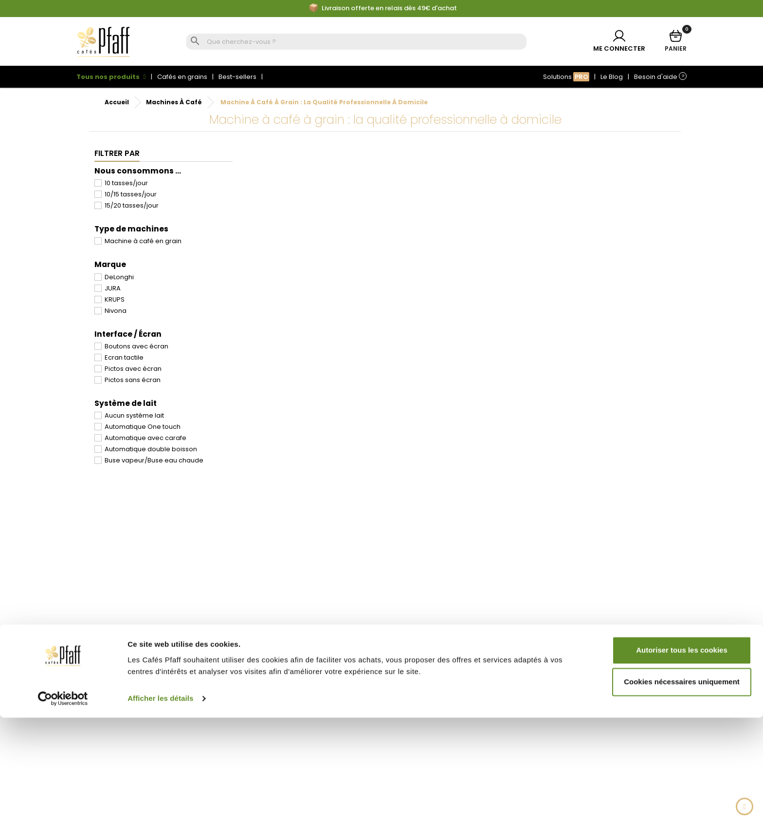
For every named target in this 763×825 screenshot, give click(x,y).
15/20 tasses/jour (132, 205)
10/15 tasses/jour (131, 194)
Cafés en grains (182, 76)
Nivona (116, 310)
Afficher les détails (160, 806)
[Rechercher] (365, 42)
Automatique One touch (143, 426)
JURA (113, 288)
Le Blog (611, 76)
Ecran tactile (124, 357)
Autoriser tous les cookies (681, 757)
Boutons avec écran (136, 346)
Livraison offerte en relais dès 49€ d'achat (383, 8)
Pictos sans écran (133, 379)
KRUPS (115, 299)
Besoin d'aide (660, 76)
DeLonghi (119, 277)
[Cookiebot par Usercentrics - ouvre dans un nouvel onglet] (63, 806)
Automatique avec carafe (145, 437)
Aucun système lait (134, 415)
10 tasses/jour (126, 183)
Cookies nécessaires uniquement (682, 789)
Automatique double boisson (151, 449)
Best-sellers (237, 76)
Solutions (566, 76)
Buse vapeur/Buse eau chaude (154, 460)
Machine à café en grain (143, 241)
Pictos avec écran (133, 368)
